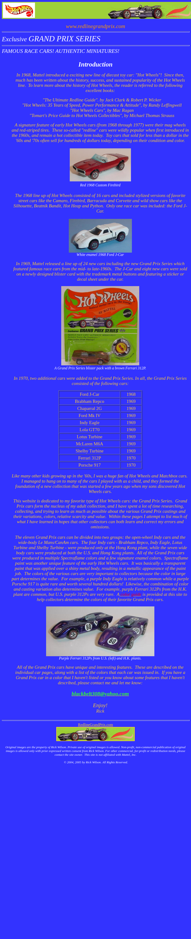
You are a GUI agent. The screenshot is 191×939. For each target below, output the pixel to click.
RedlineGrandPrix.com (95, 725)
